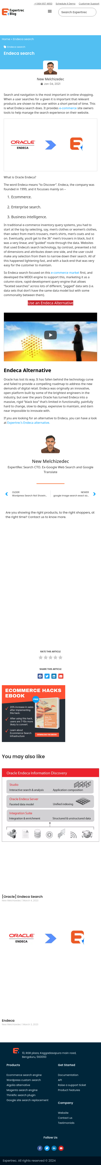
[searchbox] (74, 12)
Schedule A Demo (65, 3)
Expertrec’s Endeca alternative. (28, 423)
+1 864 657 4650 (43, 3)
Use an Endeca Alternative (50, 302)
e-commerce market (65, 273)
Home (6, 39)
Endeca (8, 1020)
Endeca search (16, 47)
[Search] (92, 12)
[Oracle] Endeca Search (22, 896)
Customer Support (89, 3)
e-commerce (68, 108)
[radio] (41, 658)
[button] (50, 11)
